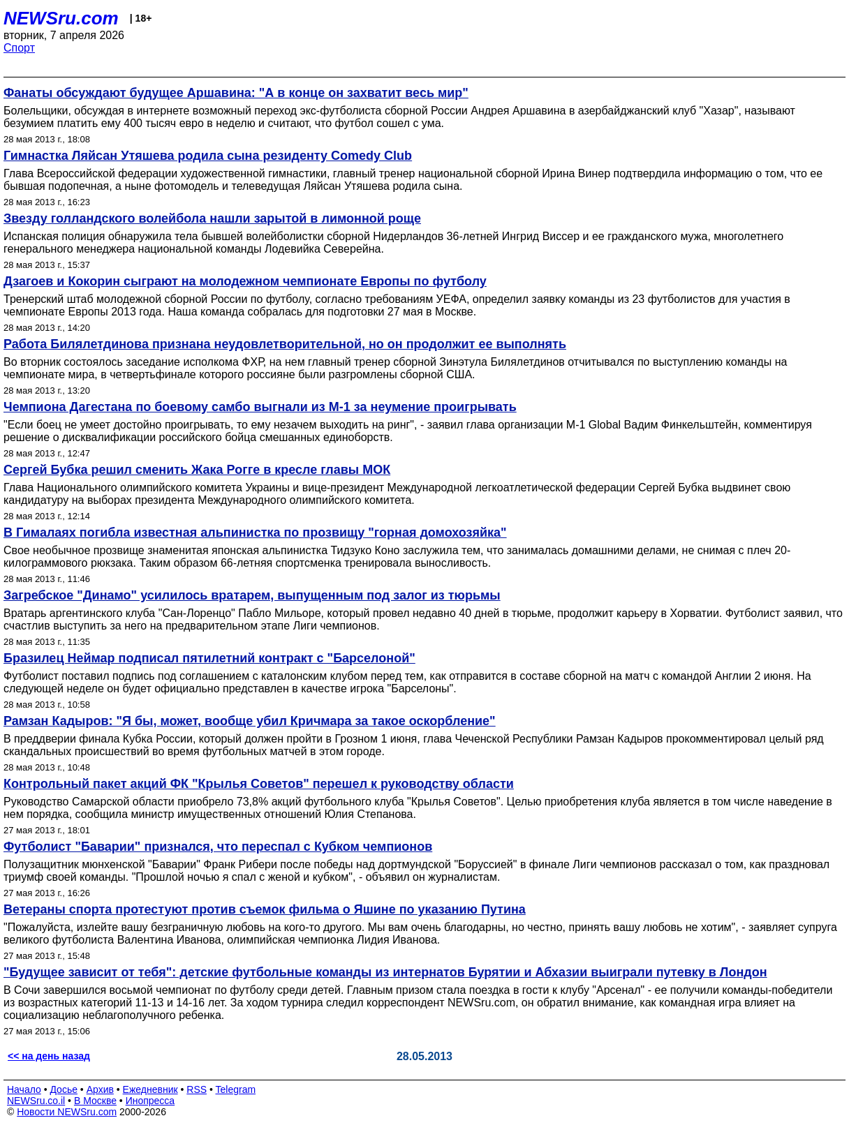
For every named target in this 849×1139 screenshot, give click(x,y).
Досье (63, 1089)
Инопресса (150, 1100)
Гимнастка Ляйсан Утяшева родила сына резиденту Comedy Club (207, 156)
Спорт (19, 48)
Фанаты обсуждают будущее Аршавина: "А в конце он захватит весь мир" (235, 93)
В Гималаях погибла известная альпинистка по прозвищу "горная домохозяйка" (255, 532)
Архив (100, 1089)
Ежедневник (150, 1089)
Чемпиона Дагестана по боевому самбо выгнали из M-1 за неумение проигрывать (260, 407)
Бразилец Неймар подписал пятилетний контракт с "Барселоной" (209, 658)
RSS (196, 1089)
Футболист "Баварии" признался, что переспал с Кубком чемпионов (217, 847)
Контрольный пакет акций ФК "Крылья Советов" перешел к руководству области (258, 784)
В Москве (95, 1100)
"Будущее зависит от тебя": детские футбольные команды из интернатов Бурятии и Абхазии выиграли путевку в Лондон (385, 972)
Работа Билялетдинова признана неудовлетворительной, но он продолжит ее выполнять (284, 344)
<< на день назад (49, 1056)
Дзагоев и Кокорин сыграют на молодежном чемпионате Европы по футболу (245, 281)
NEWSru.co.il (36, 1100)
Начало (24, 1089)
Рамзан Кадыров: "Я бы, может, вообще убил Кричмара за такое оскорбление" (249, 721)
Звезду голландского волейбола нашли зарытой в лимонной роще (212, 218)
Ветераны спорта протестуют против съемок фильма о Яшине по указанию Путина (264, 909)
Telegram (236, 1089)
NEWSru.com (61, 18)
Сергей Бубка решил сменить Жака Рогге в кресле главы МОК (196, 470)
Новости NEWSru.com (67, 1111)
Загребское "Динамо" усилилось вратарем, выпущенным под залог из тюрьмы (252, 595)
